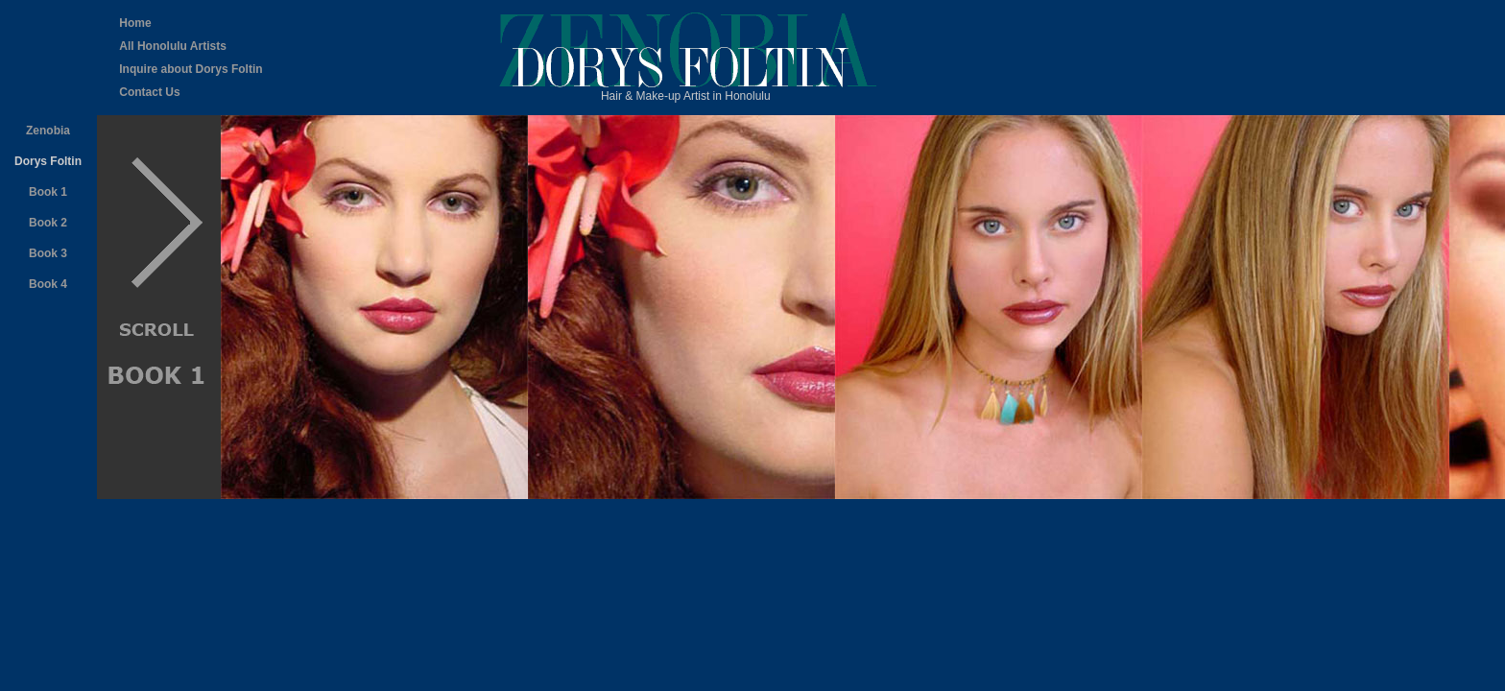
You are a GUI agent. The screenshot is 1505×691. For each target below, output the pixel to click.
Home (135, 23)
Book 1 (48, 192)
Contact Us (149, 92)
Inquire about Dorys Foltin (190, 69)
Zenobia (48, 130)
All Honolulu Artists (173, 46)
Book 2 (48, 222)
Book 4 (48, 284)
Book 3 (48, 253)
